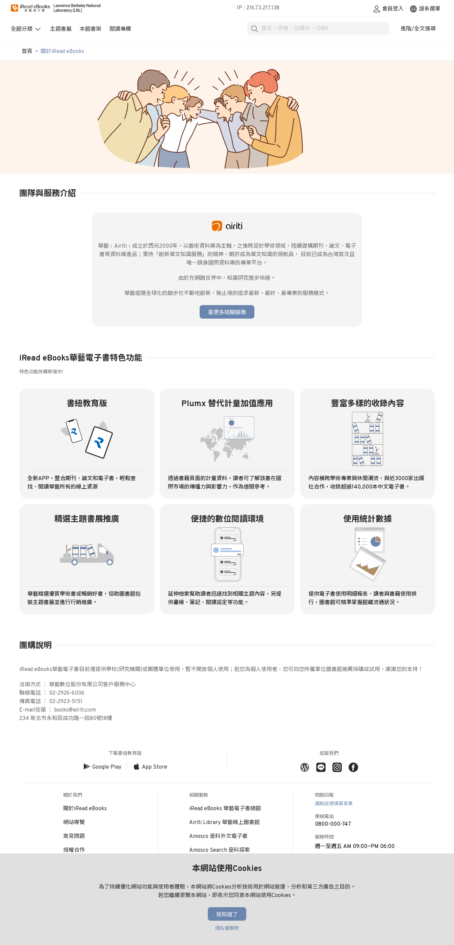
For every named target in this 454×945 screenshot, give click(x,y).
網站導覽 (74, 822)
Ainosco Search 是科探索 (219, 850)
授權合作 (74, 850)
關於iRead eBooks (62, 51)
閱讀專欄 (120, 29)
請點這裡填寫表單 (334, 804)
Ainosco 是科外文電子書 (218, 836)
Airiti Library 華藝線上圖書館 (224, 822)
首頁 (27, 51)
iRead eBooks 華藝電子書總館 (225, 808)
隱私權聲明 (227, 928)
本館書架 (90, 29)
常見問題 (74, 836)
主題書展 (61, 29)
